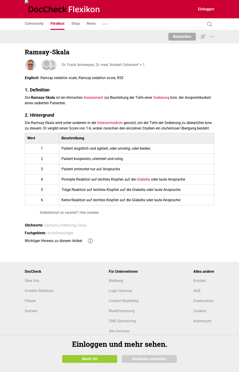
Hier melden (89, 212)
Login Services (120, 291)
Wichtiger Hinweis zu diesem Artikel (53, 241)
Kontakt (199, 280)
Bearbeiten (182, 36)
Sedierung (161, 97)
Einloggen (206, 9)
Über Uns (32, 280)
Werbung (116, 280)
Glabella (143, 179)
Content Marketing (124, 301)
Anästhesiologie (60, 233)
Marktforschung (122, 311)
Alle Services (119, 331)
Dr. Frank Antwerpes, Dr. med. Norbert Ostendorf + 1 (103, 65)
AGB (196, 291)
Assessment (93, 97)
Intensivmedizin (110, 123)
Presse (30, 301)
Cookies (199, 311)
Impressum (202, 321)
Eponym (51, 225)
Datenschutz (203, 301)
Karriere (31, 311)
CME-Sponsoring (122, 321)
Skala (81, 225)
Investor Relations (39, 291)
